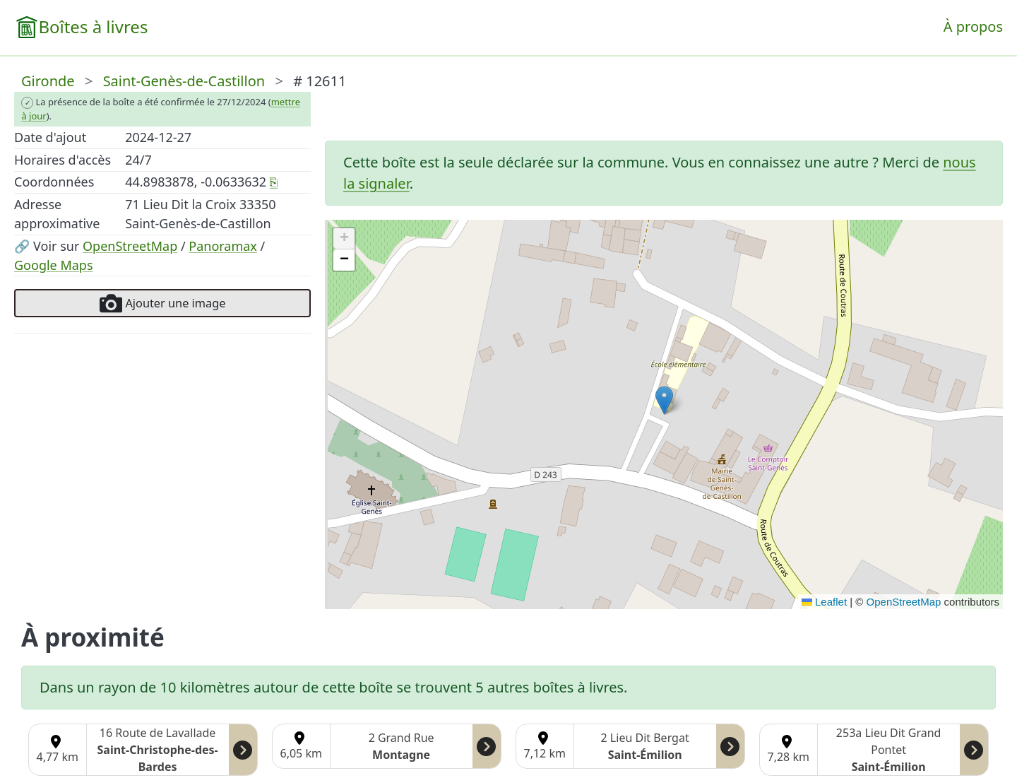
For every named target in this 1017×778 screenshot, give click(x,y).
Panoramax (223, 245)
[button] (664, 400)
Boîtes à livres (93, 26)
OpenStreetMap (130, 245)
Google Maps (53, 265)
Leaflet (824, 602)
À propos (973, 26)
